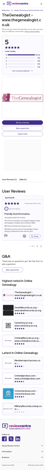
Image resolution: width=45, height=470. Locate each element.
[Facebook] (4, 439)
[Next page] (41, 246)
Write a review (22, 122)
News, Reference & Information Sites (29, 10)
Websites (6, 10)
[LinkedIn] (17, 439)
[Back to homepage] (17, 3)
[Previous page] (37, 246)
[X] (11, 439)
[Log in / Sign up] (41, 3)
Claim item (22, 134)
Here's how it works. (32, 31)
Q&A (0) (23, 179)
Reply (35, 236)
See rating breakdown (22, 71)
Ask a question (22, 128)
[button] (5, 236)
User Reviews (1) (9, 179)
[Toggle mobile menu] (4, 4)
